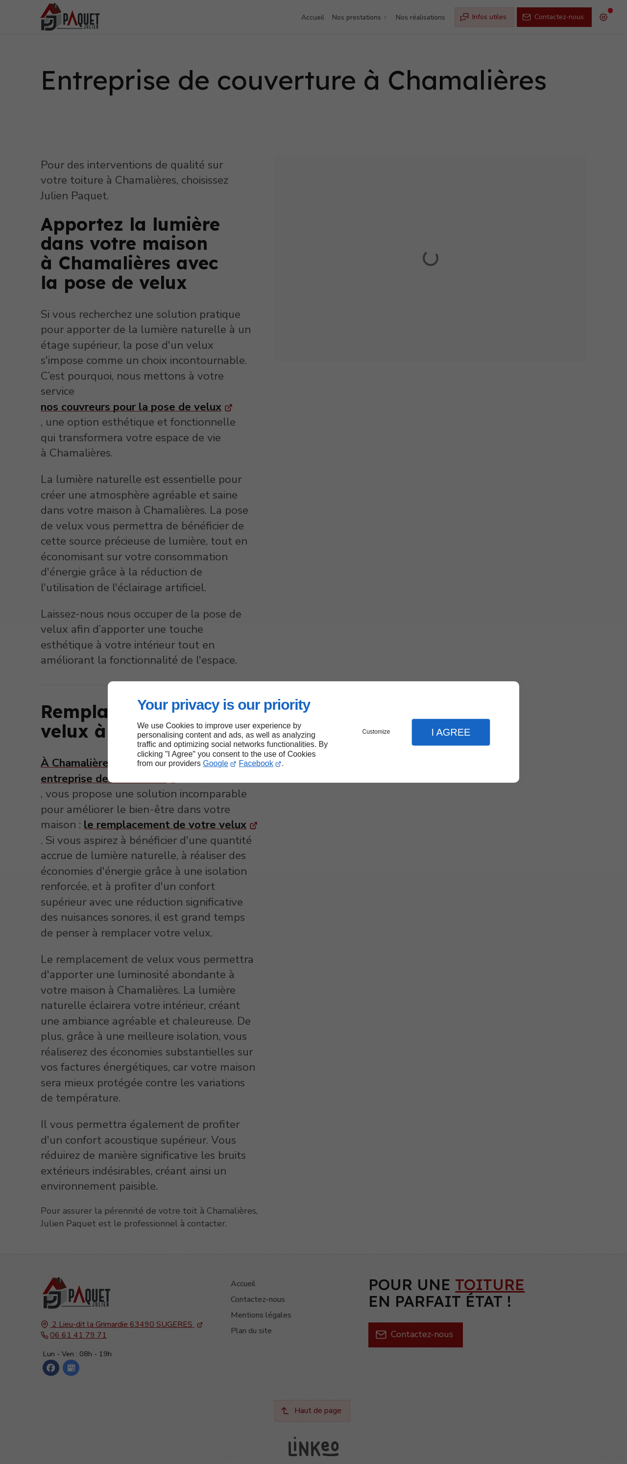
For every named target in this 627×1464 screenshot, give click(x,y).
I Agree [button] (450, 732)
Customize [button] (376, 731)
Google (215, 763)
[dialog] (313, 732)
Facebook (256, 763)
